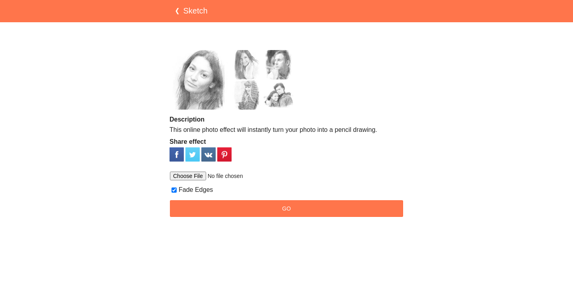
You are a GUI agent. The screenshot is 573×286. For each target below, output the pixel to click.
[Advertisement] (286, 36)
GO (286, 208)
